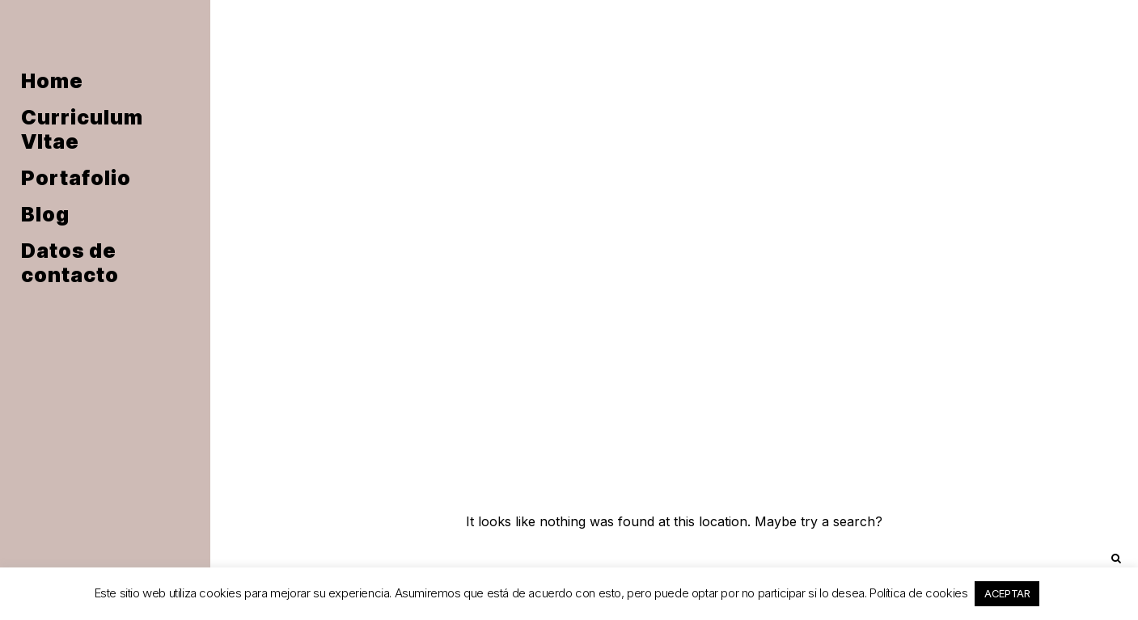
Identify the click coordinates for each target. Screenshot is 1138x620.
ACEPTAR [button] (1007, 593)
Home (52, 81)
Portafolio (76, 178)
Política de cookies (918, 593)
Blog (45, 214)
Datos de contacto (70, 262)
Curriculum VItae (82, 129)
